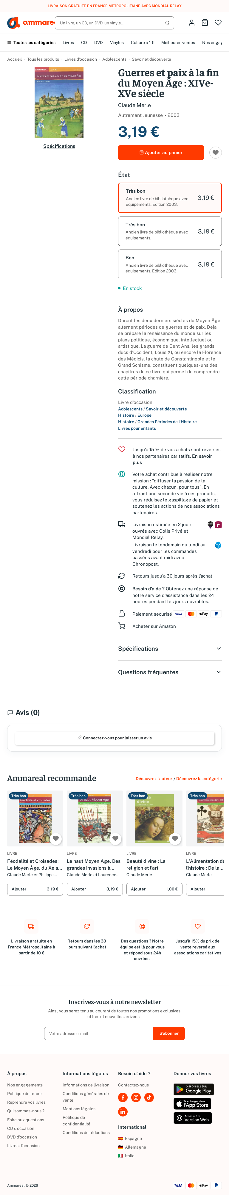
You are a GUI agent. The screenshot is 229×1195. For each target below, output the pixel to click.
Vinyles (117, 42)
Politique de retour (24, 1093)
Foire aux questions (25, 1119)
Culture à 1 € (142, 42)
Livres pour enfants (137, 428)
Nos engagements (25, 1085)
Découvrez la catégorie (199, 778)
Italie (126, 1155)
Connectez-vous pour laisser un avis (114, 737)
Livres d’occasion (80, 59)
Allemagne (132, 1147)
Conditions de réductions (86, 1132)
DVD (98, 42)
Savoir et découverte (151, 59)
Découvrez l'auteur (154, 778)
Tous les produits (43, 59)
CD (84, 42)
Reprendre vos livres (26, 1102)
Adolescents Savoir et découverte (152, 409)
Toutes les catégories (31, 42)
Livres (68, 42)
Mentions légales (79, 1108)
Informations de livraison (86, 1085)
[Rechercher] (114, 22)
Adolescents (114, 59)
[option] (170, 198)
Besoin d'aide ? (148, 588)
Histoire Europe (134, 415)
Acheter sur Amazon (154, 626)
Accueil (14, 59)
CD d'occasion (20, 1128)
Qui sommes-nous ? (25, 1110)
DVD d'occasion (22, 1137)
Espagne (130, 1138)
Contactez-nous (133, 1085)
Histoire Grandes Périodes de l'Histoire (157, 421)
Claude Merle (134, 105)
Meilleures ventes (178, 42)
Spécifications (59, 146)
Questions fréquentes (170, 672)
